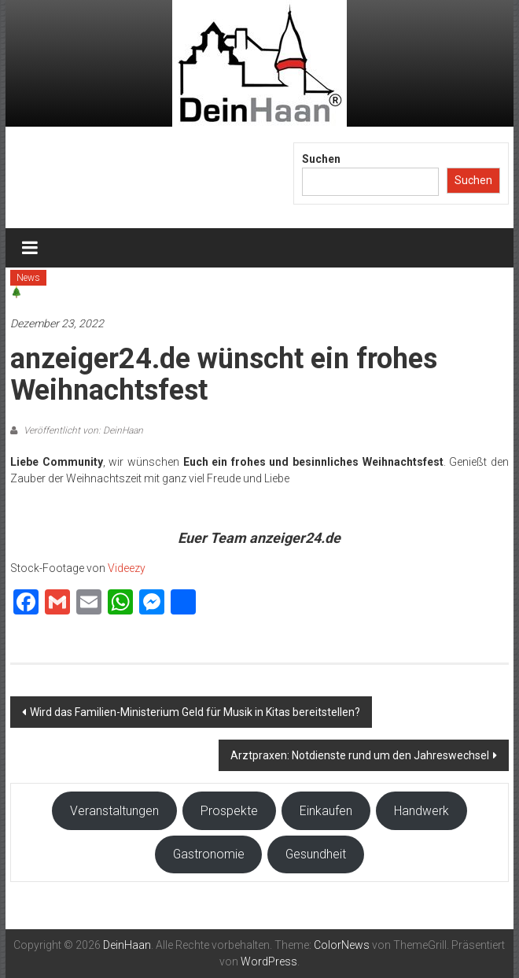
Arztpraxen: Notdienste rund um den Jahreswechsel (359, 755)
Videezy (126, 568)
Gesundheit (315, 854)
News (28, 277)
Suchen (321, 159)
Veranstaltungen (114, 810)
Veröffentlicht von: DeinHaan (82, 430)
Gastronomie (209, 854)
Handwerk (421, 810)
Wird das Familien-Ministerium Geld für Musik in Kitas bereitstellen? (195, 712)
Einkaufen (326, 810)
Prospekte (229, 810)
